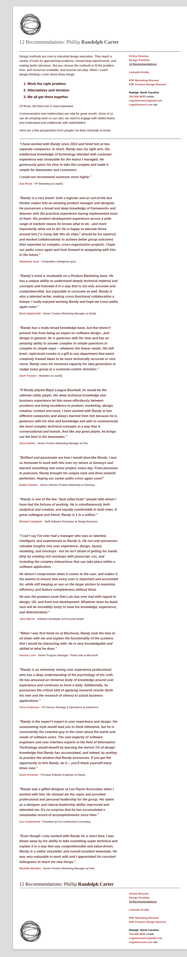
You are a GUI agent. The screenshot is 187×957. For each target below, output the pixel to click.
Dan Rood (25, 183)
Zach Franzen (28, 375)
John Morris (27, 618)
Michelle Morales (30, 868)
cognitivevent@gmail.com (145, 100)
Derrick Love (27, 655)
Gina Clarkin (27, 443)
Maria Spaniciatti (30, 313)
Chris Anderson (29, 707)
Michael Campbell (30, 521)
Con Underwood (29, 821)
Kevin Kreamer (28, 774)
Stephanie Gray (29, 261)
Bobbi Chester (28, 484)
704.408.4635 (137, 96)
